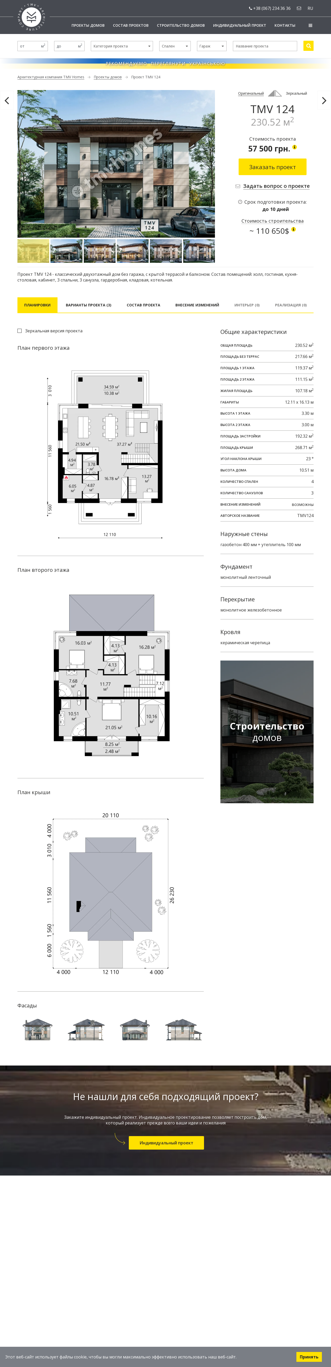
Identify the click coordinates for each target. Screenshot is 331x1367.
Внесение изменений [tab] (197, 305)
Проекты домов (88, 25)
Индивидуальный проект (239, 25)
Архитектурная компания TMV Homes (50, 76)
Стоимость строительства (272, 221)
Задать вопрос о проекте (276, 185)
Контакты (285, 25)
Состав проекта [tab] (143, 305)
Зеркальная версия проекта (53, 331)
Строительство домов (181, 25)
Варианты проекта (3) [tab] (88, 305)
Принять (309, 1357)
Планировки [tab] (37, 305)
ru (310, 8)
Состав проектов (131, 25)
